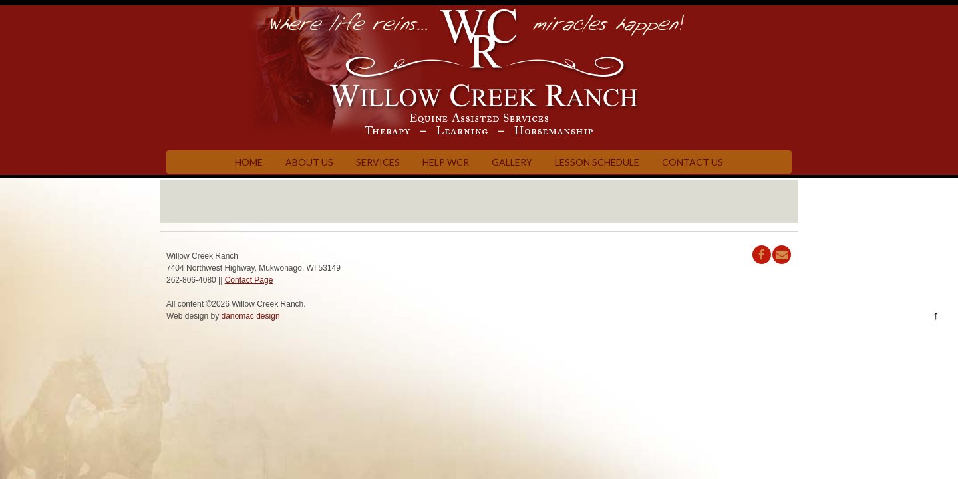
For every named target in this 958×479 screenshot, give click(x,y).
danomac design (251, 316)
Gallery (512, 162)
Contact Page (249, 280)
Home (249, 162)
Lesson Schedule (597, 162)
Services (378, 162)
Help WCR (445, 162)
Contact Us (692, 162)
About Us (309, 162)
